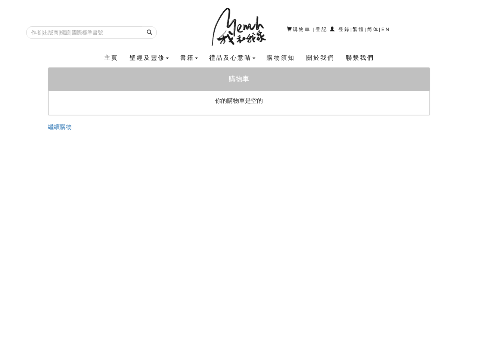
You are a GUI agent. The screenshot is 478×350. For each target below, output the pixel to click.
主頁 (111, 58)
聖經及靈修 (149, 58)
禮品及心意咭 (232, 58)
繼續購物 (60, 127)
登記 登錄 (333, 29)
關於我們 (320, 58)
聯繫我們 (360, 58)
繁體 (358, 29)
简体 (373, 29)
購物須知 (281, 58)
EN (385, 29)
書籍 (189, 58)
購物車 (300, 29)
